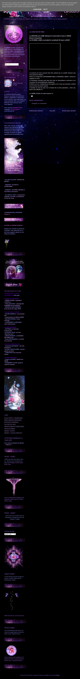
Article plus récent (36, 111)
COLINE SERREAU (10, 314)
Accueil (52, 111)
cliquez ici (8, 444)
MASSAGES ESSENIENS (11, 422)
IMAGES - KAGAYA (9, 431)
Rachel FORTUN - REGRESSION (13, 418)
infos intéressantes (9, 324)
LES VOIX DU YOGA (10, 424)
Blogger (57, 675)
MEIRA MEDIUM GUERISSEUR (13, 420)
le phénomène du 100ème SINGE (14, 317)
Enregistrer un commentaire (39, 103)
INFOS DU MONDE (9, 428)
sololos (47, 675)
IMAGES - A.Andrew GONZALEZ (13, 433)
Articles (8, 64)
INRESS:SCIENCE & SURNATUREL (14, 426)
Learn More (37, 9)
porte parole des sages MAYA (12, 309)
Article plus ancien (69, 111)
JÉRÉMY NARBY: (10, 300)
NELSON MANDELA (10, 319)
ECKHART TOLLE (10, 332)
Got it (45, 9)
